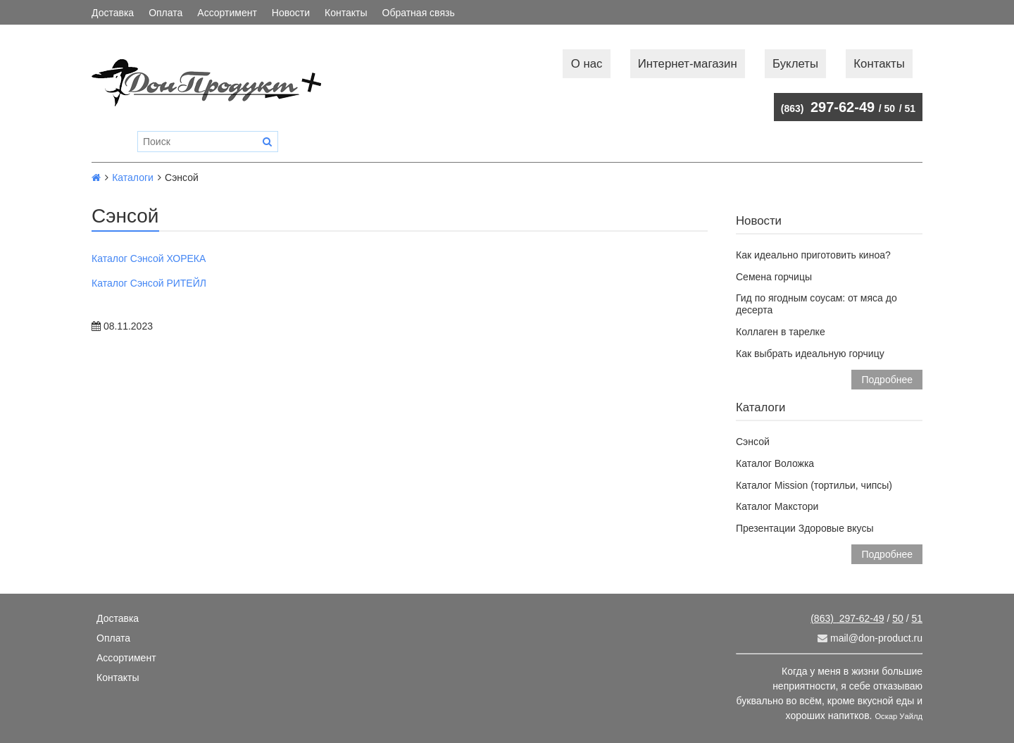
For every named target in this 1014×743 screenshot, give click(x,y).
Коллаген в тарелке (780, 331)
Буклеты (795, 63)
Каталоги (133, 177)
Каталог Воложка (775, 463)
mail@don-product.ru (870, 638)
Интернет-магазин (687, 63)
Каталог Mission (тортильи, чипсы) (814, 485)
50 (890, 108)
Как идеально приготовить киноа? (813, 255)
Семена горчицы (774, 276)
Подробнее (887, 379)
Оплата (165, 13)
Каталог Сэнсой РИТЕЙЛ (149, 283)
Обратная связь (418, 13)
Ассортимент (227, 13)
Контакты (346, 13)
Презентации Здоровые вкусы (804, 528)
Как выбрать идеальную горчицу (810, 353)
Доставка (113, 13)
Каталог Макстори (777, 506)
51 (909, 108)
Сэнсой (753, 441)
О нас (587, 63)
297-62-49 (828, 107)
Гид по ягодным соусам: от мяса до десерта (816, 304)
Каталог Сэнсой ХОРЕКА (149, 258)
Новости (291, 13)
